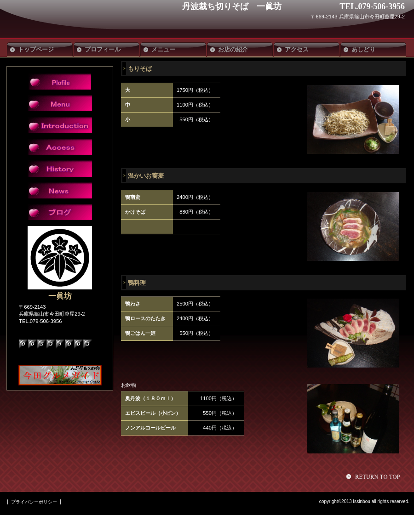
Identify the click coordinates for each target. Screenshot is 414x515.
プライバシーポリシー (34, 501)
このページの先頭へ (374, 476)
